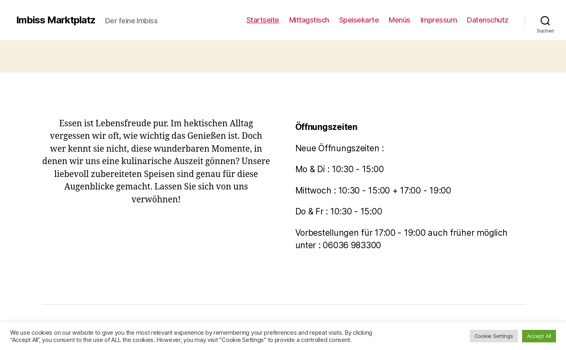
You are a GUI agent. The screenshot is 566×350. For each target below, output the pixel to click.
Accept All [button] (539, 336)
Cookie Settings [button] (494, 336)
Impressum (439, 20)
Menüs (400, 20)
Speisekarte (359, 20)
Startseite (263, 20)
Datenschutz (487, 20)
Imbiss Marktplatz (55, 20)
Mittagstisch (309, 20)
